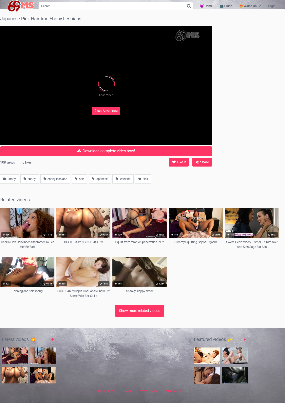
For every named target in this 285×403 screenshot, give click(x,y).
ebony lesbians (55, 179)
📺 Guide (226, 6)
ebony (29, 179)
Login (271, 6)
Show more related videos (139, 310)
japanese (100, 179)
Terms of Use (172, 391)
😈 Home (206, 6)
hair (79, 179)
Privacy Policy (148, 391)
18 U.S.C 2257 (107, 391)
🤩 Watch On (247, 6)
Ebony (9, 179)
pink (143, 179)
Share (202, 162)
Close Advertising (106, 110)
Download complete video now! (106, 151)
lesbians (123, 179)
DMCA (127, 391)
